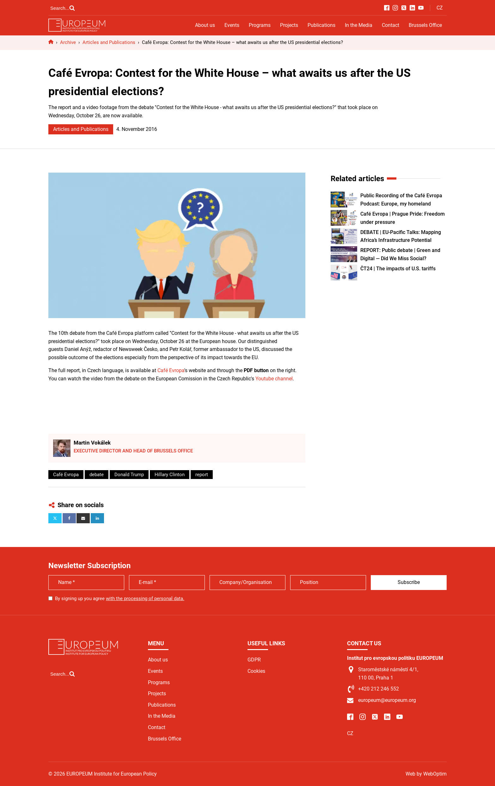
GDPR (254, 660)
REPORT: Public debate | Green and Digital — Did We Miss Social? (400, 254)
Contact (390, 25)
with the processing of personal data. (145, 598)
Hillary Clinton (170, 474)
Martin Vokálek (92, 442)
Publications (321, 25)
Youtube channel (274, 379)
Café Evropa (170, 370)
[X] (55, 518)
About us (205, 25)
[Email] (83, 518)
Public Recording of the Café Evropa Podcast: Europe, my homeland (401, 200)
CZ (440, 8)
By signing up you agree (119, 598)
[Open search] (62, 8)
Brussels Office (425, 25)
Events (231, 25)
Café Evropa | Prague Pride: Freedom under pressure (402, 218)
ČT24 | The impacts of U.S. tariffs (398, 269)
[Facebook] (69, 518)
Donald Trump (129, 474)
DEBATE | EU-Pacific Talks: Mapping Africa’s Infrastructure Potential (400, 236)
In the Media (358, 25)
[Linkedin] (97, 518)
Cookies (256, 671)
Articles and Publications (80, 129)
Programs (260, 25)
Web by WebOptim (426, 774)
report (201, 474)
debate (96, 474)
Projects (289, 25)
